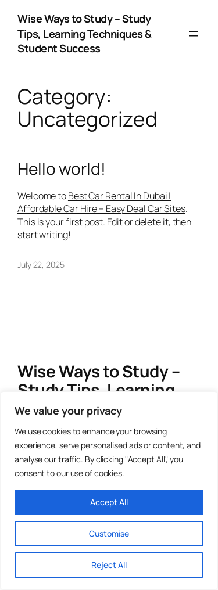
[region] (109, 490)
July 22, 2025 (41, 264)
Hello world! (61, 169)
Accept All (109, 502)
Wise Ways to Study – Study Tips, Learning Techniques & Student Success (84, 33)
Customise (109, 533)
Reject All (109, 564)
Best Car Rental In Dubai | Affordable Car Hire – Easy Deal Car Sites (101, 202)
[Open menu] (194, 34)
